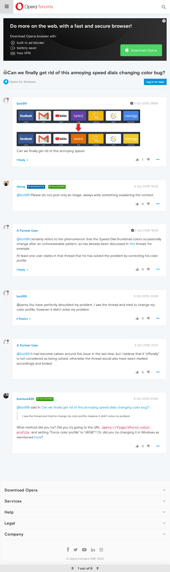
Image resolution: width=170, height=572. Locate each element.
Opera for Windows (23, 81)
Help (8, 512)
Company (13, 534)
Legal (9, 523)
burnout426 (25, 399)
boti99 (22, 103)
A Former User (27, 230)
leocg (21, 186)
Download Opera (144, 50)
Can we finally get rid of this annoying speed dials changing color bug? (95, 407)
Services (13, 501)
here (37, 437)
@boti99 (23, 195)
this (132, 244)
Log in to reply (155, 81)
